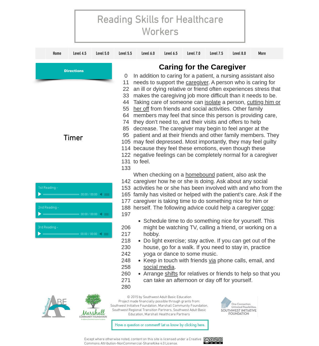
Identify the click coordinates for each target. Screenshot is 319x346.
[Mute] (101, 194)
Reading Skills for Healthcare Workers (160, 26)
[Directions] (74, 71)
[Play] (40, 194)
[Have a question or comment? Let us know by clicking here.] (160, 325)
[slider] (107, 194)
